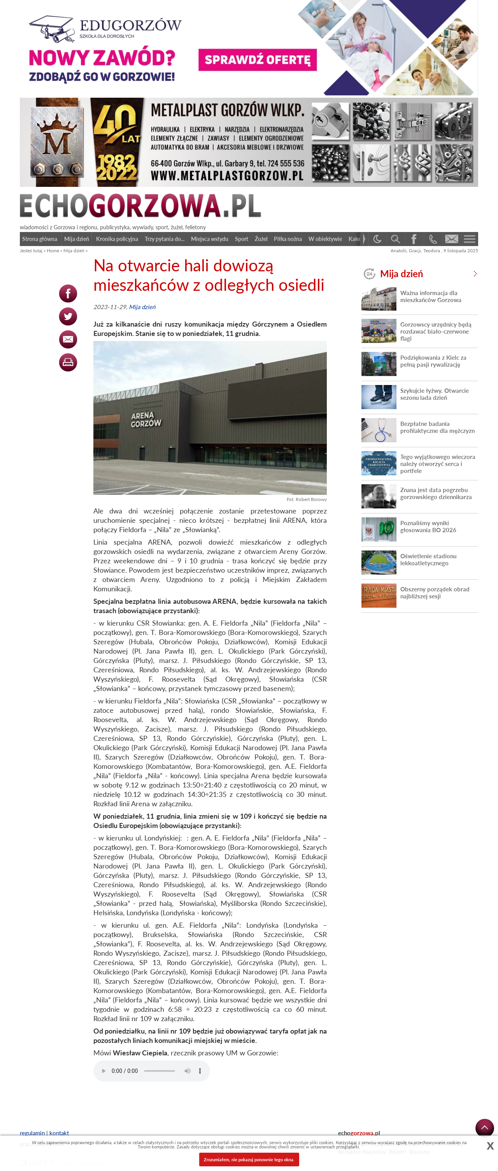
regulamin (32, 1132)
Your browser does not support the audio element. (151, 1070)
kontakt (59, 1132)
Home (53, 250)
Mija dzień (73, 250)
